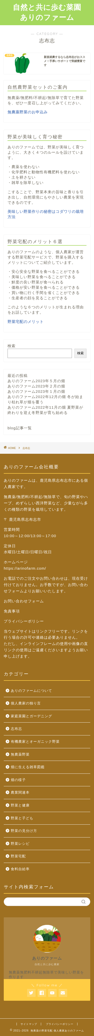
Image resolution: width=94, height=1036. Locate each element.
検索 (12, 346)
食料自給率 (20, 869)
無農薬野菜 (20, 754)
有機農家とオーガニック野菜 (35, 741)
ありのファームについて (31, 691)
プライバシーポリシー (24, 621)
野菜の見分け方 (24, 831)
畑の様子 (18, 780)
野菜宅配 (18, 856)
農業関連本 (20, 792)
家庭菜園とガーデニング (31, 716)
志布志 (16, 729)
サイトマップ (29, 1024)
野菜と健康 (20, 805)
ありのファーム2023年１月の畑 (36, 391)
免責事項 (12, 611)
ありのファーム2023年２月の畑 (36, 386)
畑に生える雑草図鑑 (28, 767)
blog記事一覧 (20, 428)
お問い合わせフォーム (24, 601)
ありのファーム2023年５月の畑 (36, 381)
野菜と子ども (22, 818)
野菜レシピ (20, 844)
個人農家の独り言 (26, 703)
